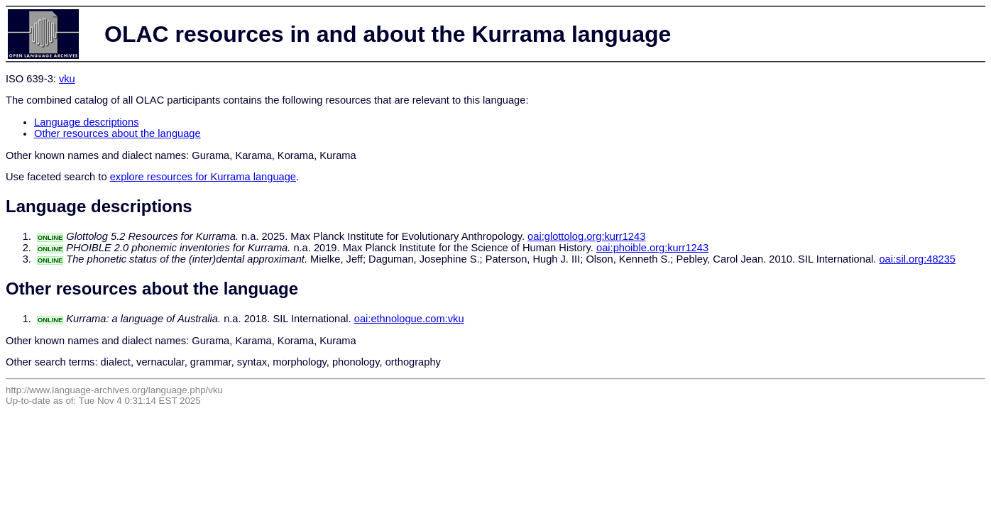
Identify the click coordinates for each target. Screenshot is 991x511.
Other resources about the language (117, 133)
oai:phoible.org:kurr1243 (652, 247)
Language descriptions (86, 122)
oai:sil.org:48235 (917, 259)
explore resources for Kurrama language (203, 176)
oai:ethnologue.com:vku (409, 318)
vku (67, 78)
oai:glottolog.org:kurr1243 (586, 236)
